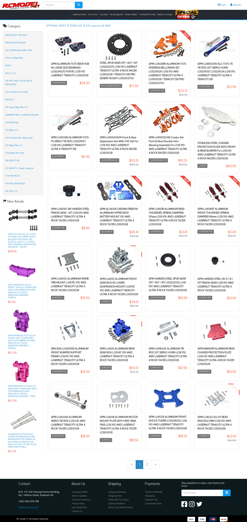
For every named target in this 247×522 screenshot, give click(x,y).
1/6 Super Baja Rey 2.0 (16, 107)
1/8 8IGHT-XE (12, 160)
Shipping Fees (115, 495)
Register (235, 4)
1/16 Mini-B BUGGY (15, 183)
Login (221, 4)
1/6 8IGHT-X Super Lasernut (19, 168)
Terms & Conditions (81, 499)
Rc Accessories (116, 14)
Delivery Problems (116, 503)
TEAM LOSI (76, 26)
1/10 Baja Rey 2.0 (13, 145)
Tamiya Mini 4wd (147, 14)
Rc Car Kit (93, 14)
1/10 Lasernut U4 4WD (98, 26)
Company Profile (79, 492)
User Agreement (79, 507)
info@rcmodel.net (28, 507)
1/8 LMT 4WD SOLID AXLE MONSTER (18, 82)
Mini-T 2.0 (10, 73)
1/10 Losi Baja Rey (14, 57)
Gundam (104, 14)
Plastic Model (131, 14)
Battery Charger (164, 14)
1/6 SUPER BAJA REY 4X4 (18, 50)
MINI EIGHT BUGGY (15, 42)
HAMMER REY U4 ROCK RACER (21, 114)
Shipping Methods (117, 492)
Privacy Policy (78, 503)
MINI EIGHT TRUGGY (16, 35)
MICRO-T (10, 99)
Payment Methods (153, 492)
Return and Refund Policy (120, 507)
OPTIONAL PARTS (56, 26)
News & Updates (79, 495)
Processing (150, 495)
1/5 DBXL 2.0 (12, 130)
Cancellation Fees (153, 503)
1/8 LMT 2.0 (11, 191)
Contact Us (77, 511)
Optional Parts (79, 14)
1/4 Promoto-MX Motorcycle (19, 137)
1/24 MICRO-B (12, 175)
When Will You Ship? (118, 499)
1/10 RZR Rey (12, 122)
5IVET (8, 65)
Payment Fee (151, 499)
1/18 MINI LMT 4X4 (14, 153)
